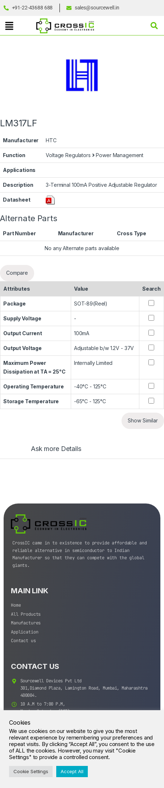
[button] (9, 25)
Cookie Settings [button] (30, 771)
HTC (51, 140)
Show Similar (143, 420)
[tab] (48, 452)
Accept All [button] (72, 771)
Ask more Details (56, 449)
